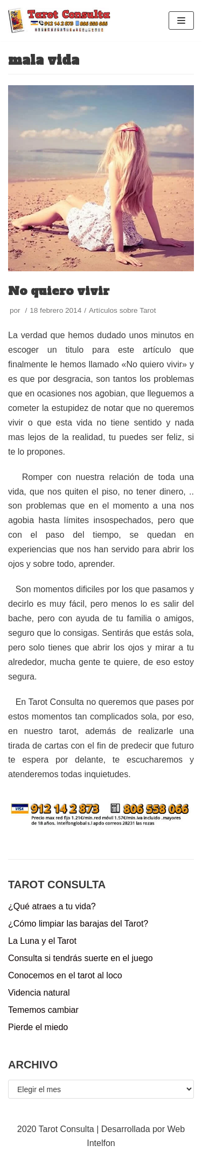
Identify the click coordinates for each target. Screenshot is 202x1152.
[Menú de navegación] (181, 20)
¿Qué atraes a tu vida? (52, 906)
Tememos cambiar (43, 1009)
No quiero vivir (58, 291)
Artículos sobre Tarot (122, 310)
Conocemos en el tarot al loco (65, 975)
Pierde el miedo (38, 1027)
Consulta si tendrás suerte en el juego (80, 958)
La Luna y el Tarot (42, 940)
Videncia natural (38, 992)
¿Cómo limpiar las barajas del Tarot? (78, 923)
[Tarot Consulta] (59, 20)
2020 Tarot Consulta (55, 1129)
